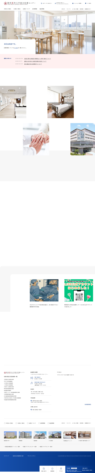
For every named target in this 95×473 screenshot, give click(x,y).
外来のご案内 (9, 424)
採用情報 (81, 424)
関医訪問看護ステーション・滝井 (12, 448)
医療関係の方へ (88, 424)
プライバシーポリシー (31, 457)
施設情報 (51, 424)
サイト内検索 (89, 3)
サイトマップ (6, 457)
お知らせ (63, 424)
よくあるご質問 (75, 424)
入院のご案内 (20, 424)
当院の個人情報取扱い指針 (18, 457)
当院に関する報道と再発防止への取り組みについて (37, 58)
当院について (32, 424)
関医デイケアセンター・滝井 (46, 448)
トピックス (69, 424)
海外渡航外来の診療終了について (33, 64)
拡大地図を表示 (88, 405)
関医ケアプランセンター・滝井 (30, 448)
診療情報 (42, 424)
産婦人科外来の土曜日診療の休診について (35, 61)
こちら (16, 47)
